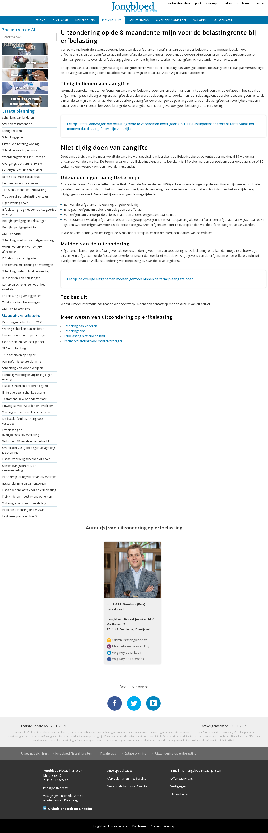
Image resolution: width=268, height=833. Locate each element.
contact (261, 3)
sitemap (211, 3)
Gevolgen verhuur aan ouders (22, 170)
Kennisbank (85, 19)
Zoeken (155, 826)
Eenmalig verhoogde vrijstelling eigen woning (27, 377)
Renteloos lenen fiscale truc (21, 177)
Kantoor (60, 19)
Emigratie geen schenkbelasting (23, 392)
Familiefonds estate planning (21, 361)
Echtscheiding (25, 62)
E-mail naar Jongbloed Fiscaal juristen (195, 771)
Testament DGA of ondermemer (24, 399)
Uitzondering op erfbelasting (21, 315)
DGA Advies (25, 88)
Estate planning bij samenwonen (24, 483)
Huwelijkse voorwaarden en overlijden (28, 406)
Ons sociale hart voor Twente (127, 786)
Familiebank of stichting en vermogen (27, 265)
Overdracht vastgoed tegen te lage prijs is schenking (29, 450)
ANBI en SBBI (11, 234)
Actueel (199, 19)
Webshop (25, 49)
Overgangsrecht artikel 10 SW (22, 164)
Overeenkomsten (171, 19)
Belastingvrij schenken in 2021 (22, 322)
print (198, 3)
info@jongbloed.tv (55, 788)
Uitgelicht (223, 19)
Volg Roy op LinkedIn (124, 652)
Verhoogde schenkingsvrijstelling (24, 503)
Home (40, 19)
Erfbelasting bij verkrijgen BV (21, 296)
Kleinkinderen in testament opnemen (27, 496)
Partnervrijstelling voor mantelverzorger (29, 477)
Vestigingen (178, 786)
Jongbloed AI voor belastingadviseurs (25, 101)
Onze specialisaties (120, 771)
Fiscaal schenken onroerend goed (25, 386)
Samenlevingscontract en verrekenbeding (19, 468)
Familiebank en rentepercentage (24, 335)
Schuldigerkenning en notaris (21, 150)
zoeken (227, 3)
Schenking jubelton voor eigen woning (28, 240)
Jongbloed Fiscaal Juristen (73, 754)
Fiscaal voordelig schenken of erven (26, 459)
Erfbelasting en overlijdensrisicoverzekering (20, 432)
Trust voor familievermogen (21, 302)
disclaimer (244, 3)
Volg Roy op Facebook (125, 659)
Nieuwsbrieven (180, 794)
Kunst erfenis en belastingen (21, 278)
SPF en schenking (14, 348)
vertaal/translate (179, 3)
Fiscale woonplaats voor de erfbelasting (29, 490)
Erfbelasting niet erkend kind (84, 336)
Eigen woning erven (15, 203)
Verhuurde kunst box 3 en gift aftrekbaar (22, 249)
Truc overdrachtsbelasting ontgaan (25, 196)
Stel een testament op (17, 124)
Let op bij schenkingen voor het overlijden (23, 286)
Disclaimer (139, 826)
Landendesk (139, 19)
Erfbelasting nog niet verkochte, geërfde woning (29, 212)
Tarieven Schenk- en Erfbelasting (24, 190)
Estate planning (135, 754)
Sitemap (169, 826)
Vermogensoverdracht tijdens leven (26, 412)
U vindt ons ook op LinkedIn (70, 809)
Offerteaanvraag (181, 779)
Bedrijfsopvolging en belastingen (24, 221)
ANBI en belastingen (16, 309)
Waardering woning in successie (23, 157)
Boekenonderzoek (25, 75)
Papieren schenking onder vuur (23, 510)
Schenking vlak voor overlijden (22, 368)
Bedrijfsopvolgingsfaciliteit (20, 227)
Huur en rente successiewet (21, 183)
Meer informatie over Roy (128, 646)
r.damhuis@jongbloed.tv (127, 640)
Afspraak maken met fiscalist (126, 779)
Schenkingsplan (12, 137)
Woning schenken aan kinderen (23, 329)
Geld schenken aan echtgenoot (23, 342)
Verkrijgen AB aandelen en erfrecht (25, 441)
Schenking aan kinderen (18, 117)
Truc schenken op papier (18, 355)
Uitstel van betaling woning (20, 144)
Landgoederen (12, 131)
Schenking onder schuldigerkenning (25, 271)
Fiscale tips (111, 19)
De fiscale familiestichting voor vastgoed (23, 421)
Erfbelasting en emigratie (19, 258)
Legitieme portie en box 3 (19, 516)
